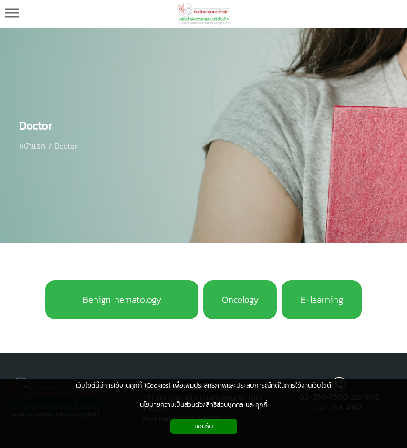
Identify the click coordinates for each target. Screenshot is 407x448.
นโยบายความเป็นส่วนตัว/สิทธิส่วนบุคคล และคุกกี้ (204, 405)
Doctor (35, 125)
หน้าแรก (32, 146)
